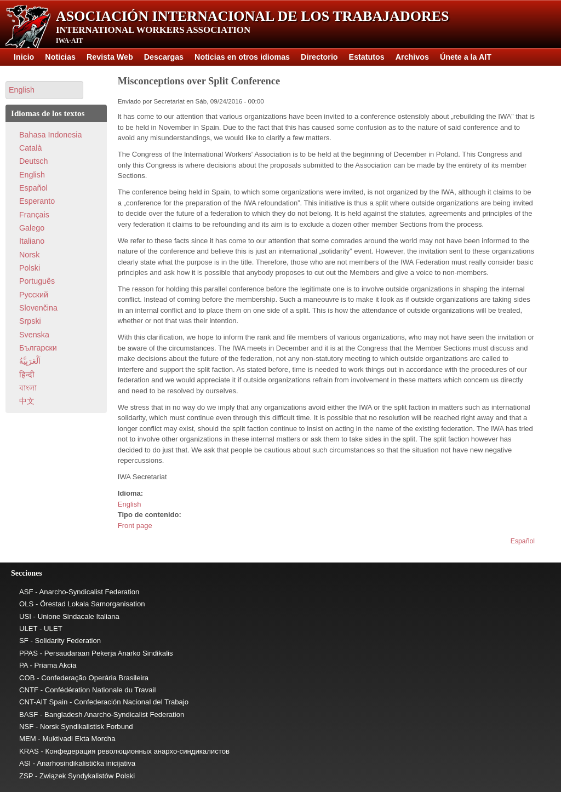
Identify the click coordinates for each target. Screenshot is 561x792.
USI (25, 616)
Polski (29, 267)
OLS (26, 604)
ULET (28, 628)
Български (38, 347)
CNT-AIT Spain (43, 702)
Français (34, 214)
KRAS (29, 751)
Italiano (31, 241)
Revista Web (110, 57)
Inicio (24, 57)
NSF (26, 726)
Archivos (412, 57)
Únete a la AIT (465, 57)
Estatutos (367, 57)
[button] (44, 90)
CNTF (28, 690)
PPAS (28, 653)
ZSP (26, 776)
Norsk (29, 254)
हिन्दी (27, 374)
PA (23, 665)
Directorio (319, 57)
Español (523, 541)
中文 (27, 401)
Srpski (30, 321)
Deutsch (33, 161)
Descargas (164, 57)
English (129, 504)
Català (30, 148)
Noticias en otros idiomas (242, 57)
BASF (28, 714)
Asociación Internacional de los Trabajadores (252, 16)
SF (23, 640)
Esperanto (37, 201)
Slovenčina (38, 307)
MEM (27, 738)
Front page (135, 525)
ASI (25, 763)
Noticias (60, 57)
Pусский (33, 294)
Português (37, 281)
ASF (26, 592)
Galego (31, 227)
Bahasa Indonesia (50, 134)
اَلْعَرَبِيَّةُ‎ (30, 361)
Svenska (34, 334)
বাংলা (28, 387)
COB (27, 678)
